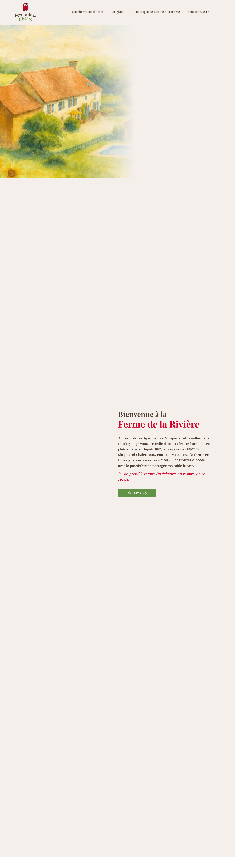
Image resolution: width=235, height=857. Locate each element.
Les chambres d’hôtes (87, 12)
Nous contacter (198, 12)
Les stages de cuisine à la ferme (157, 12)
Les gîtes (119, 12)
